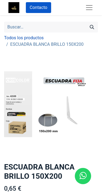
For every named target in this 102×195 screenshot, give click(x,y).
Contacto (38, 7)
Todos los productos (24, 37)
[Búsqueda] (92, 27)
